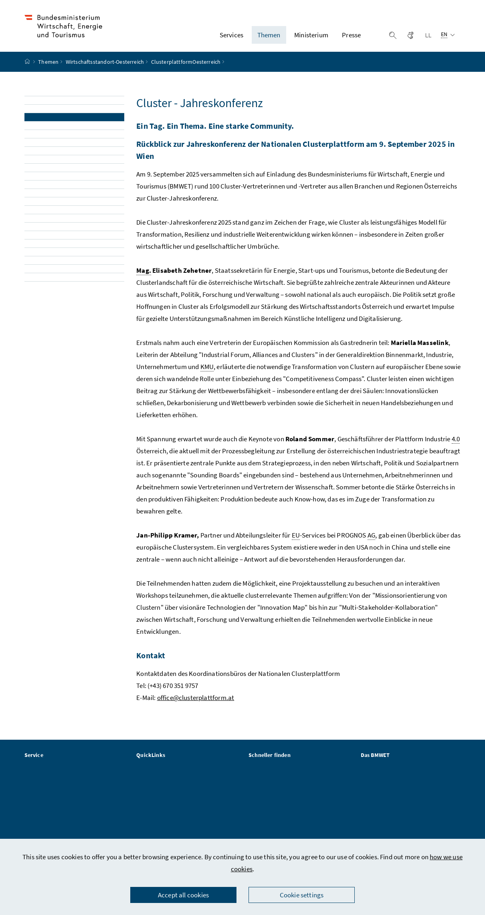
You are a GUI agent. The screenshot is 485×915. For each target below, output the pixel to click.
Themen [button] (269, 36)
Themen (48, 65)
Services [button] (231, 36)
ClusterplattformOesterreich (186, 65)
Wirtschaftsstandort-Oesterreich (105, 65)
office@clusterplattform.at (195, 701)
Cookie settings (302, 895)
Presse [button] (351, 36)
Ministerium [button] (311, 36)
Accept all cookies (183, 895)
